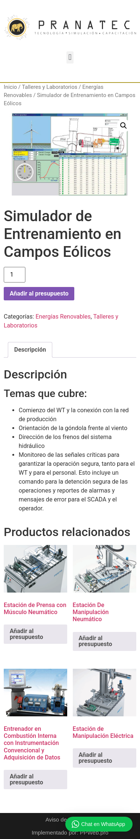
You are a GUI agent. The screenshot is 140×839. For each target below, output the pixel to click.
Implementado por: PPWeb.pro (70, 832)
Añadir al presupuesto (39, 293)
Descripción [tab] (30, 349)
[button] (70, 57)
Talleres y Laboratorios (49, 87)
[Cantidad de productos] (14, 275)
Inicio (10, 87)
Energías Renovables (63, 316)
